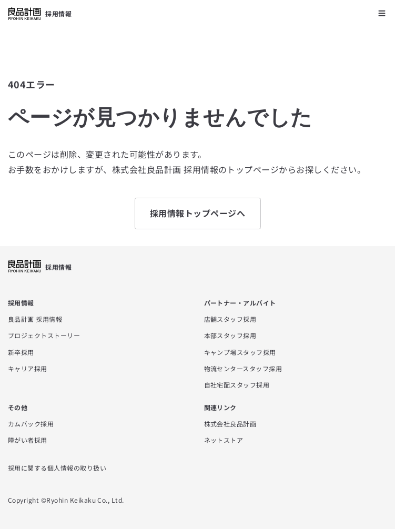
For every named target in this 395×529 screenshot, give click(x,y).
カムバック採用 (31, 423)
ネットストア (224, 439)
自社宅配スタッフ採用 (237, 384)
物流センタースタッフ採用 (243, 368)
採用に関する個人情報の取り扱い (57, 468)
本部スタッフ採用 (230, 335)
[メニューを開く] (382, 13)
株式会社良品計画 (230, 423)
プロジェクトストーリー (44, 335)
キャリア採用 (27, 368)
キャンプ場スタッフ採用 (240, 352)
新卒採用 (21, 352)
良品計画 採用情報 (35, 318)
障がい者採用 (27, 439)
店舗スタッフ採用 (230, 318)
